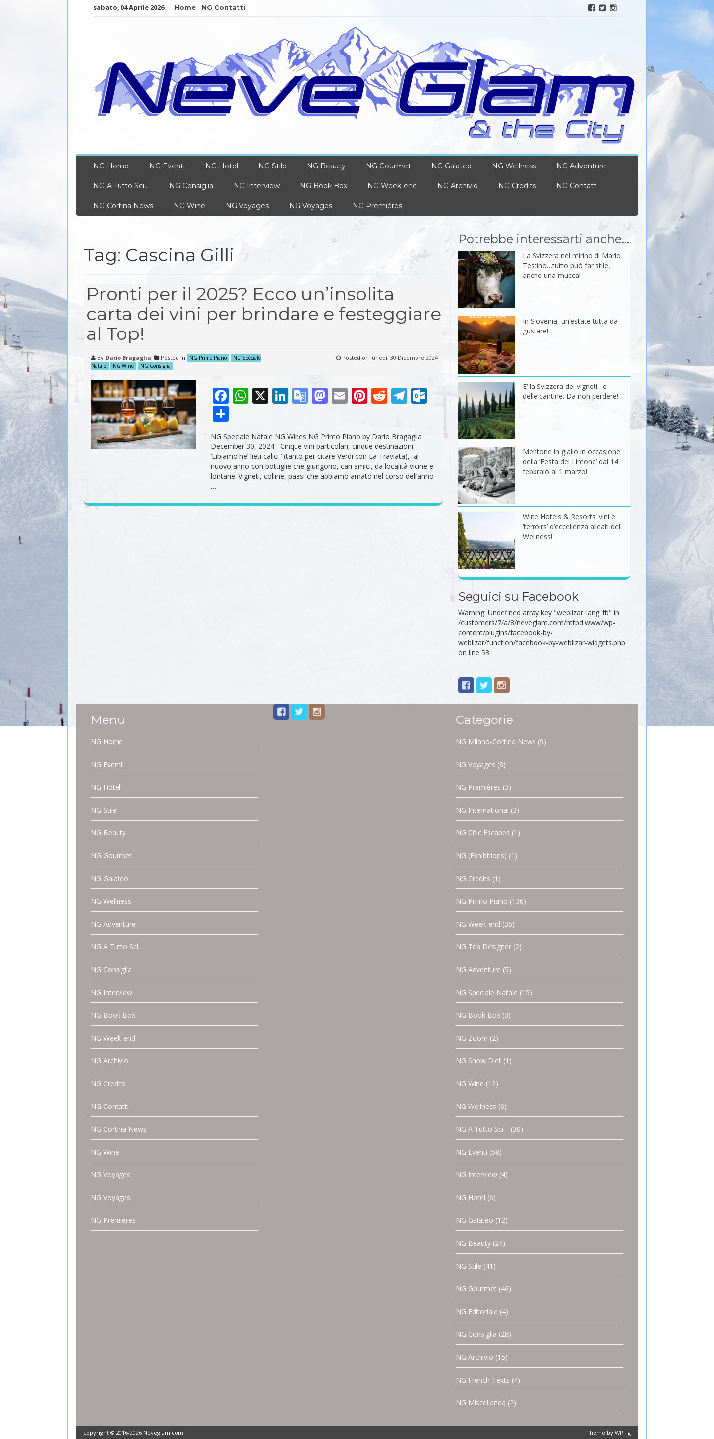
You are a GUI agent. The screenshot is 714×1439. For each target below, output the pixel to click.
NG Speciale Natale (487, 992)
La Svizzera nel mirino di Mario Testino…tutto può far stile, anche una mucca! (572, 265)
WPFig (623, 1432)
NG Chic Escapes (483, 832)
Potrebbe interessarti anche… (543, 239)
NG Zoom (472, 1038)
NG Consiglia (191, 185)
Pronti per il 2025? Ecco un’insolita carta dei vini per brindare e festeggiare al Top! (263, 313)
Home (185, 7)
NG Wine (189, 205)
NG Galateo (451, 166)
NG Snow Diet (478, 1060)
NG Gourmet (388, 166)
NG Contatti (223, 7)
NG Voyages (247, 205)
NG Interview (257, 185)
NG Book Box (323, 185)
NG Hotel (221, 166)
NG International (482, 810)
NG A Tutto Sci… (121, 185)
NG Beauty (326, 166)
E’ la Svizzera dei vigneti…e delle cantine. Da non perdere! (570, 391)
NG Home (111, 166)
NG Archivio (457, 185)
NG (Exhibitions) (481, 855)
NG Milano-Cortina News (496, 741)
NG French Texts (483, 1379)
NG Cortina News (123, 205)
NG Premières (377, 205)
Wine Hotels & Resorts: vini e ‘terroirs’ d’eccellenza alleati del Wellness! (571, 526)
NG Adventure (581, 166)
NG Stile (272, 166)
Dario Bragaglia (128, 357)
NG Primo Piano (208, 357)
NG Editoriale (477, 1311)
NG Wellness (514, 166)
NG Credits (517, 185)
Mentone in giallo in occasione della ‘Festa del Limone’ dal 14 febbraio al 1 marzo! (571, 461)
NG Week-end (392, 185)
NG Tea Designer (483, 946)
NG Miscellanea (481, 1402)
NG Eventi (167, 166)
